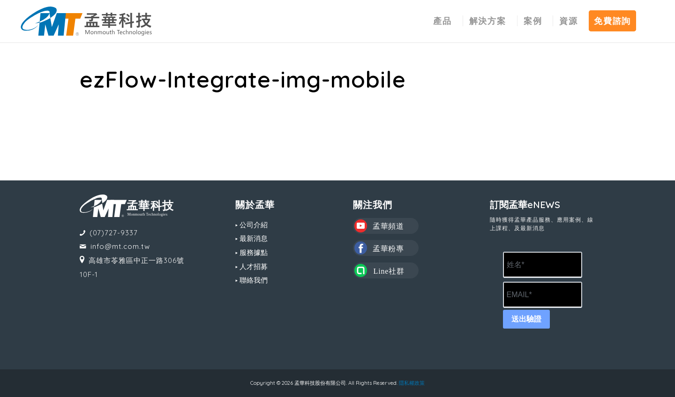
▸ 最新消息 (251, 238)
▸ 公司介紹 (251, 224)
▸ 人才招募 (251, 266)
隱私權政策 (412, 383)
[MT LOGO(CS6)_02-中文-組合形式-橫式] (86, 21)
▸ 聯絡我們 (251, 280)
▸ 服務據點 (251, 252)
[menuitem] (442, 21)
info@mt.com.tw (120, 246)
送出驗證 (526, 319)
